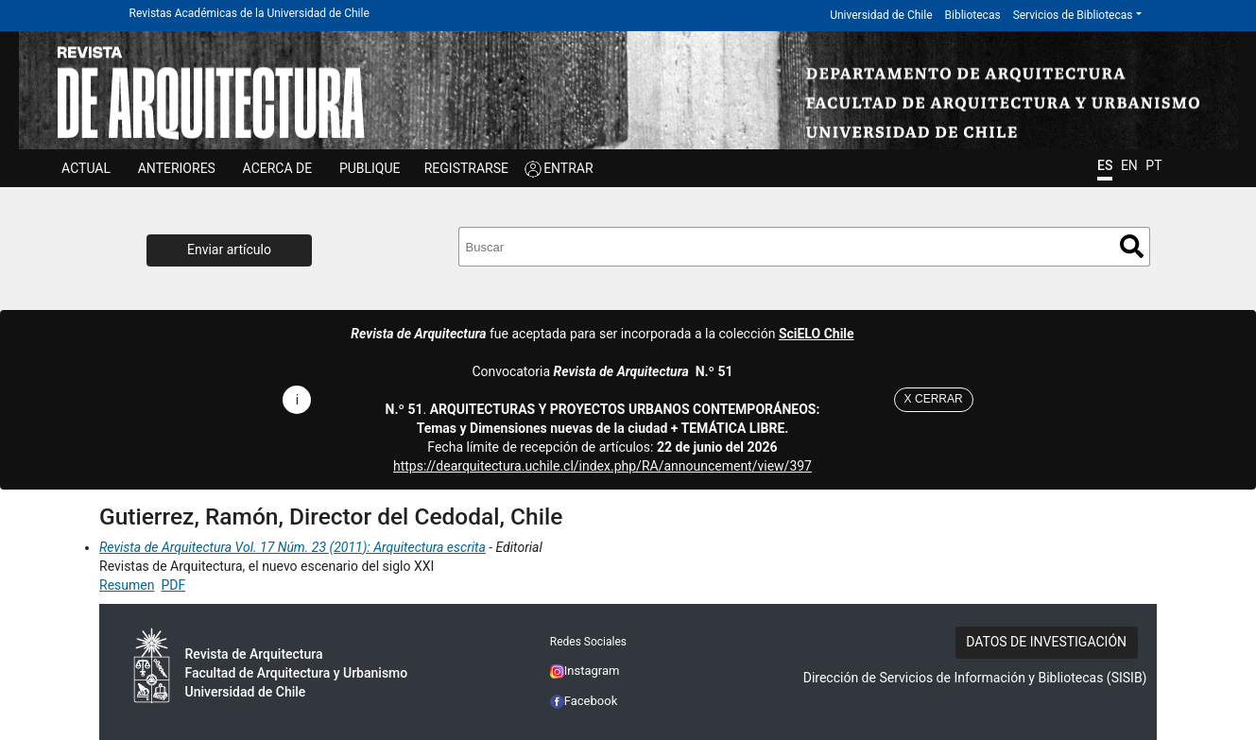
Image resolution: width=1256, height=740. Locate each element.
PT (1153, 165)
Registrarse (466, 168)
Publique (370, 168)
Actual (86, 168)
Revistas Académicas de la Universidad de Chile (249, 13)
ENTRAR (568, 168)
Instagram (585, 670)
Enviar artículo (229, 249)
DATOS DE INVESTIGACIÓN (1046, 641)
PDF (173, 585)
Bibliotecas (973, 15)
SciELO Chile (816, 333)
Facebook (584, 701)
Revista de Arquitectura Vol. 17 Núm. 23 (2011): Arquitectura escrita (292, 547)
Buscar (1132, 246)
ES (1104, 165)
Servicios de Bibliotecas (1073, 15)
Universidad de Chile (881, 15)
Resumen (126, 585)
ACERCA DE (278, 168)
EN (1129, 165)
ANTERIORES (176, 168)
